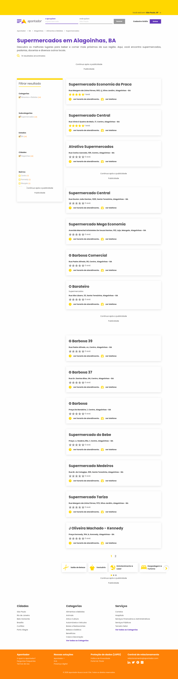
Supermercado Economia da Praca (103, 84)
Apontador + (59, 658)
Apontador (21, 31)
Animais (69, 615)
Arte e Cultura (72, 619)
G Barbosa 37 (83, 372)
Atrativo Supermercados (94, 146)
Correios (119, 611)
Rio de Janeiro (23, 615)
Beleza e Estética (73, 629)
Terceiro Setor (121, 626)
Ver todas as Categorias (77, 640)
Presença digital (61, 664)
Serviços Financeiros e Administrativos (132, 619)
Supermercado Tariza (91, 496)
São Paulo (21, 611)
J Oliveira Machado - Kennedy (99, 528)
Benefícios (70, 633)
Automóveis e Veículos (76, 622)
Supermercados (79, 291)
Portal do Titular (97, 661)
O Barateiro (82, 286)
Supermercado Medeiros (94, 465)
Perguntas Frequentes (26, 661)
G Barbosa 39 (83, 341)
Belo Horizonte (23, 619)
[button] (112, 575)
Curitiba (20, 626)
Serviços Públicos (123, 622)
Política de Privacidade (100, 658)
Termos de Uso (23, 664)
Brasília (20, 622)
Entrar (155, 21)
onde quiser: (84, 18)
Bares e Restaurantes (75, 626)
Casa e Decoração (74, 637)
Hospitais (119, 615)
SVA (55, 661)
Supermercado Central (92, 115)
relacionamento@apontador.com (143, 658)
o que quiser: (50, 18)
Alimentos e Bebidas (75, 611)
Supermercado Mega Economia (100, 224)
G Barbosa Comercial (91, 255)
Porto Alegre (22, 629)
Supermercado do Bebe (93, 434)
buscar (119, 21)
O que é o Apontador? (26, 658)
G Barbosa (81, 403)
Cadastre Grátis (140, 21)
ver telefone (114, 99)
